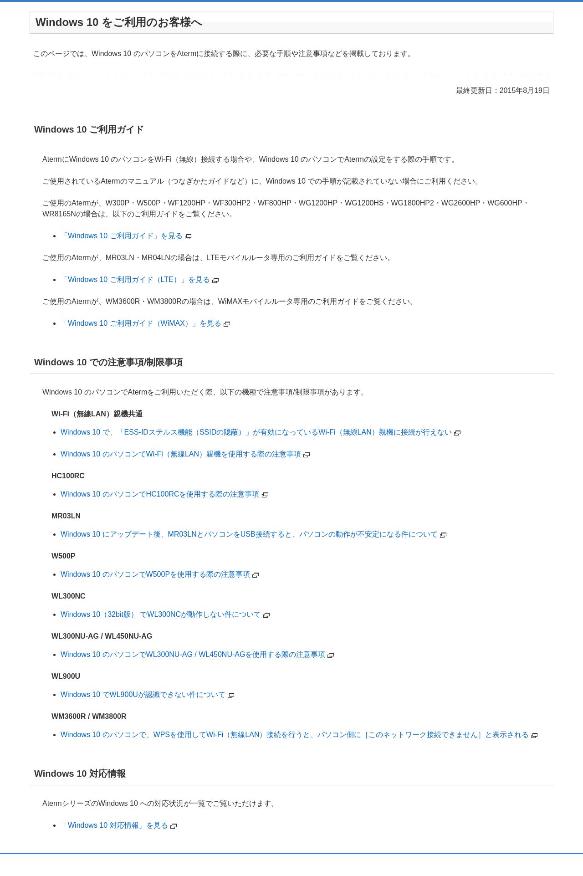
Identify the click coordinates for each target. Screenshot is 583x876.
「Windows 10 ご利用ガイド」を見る (122, 236)
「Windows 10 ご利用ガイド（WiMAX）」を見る (141, 323)
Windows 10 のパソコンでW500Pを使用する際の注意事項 (155, 574)
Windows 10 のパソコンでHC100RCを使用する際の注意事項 (160, 494)
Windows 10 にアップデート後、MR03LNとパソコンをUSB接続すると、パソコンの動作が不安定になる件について (249, 534)
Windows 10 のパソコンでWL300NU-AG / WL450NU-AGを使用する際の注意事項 (193, 654)
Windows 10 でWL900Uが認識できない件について (143, 694)
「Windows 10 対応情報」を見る (114, 825)
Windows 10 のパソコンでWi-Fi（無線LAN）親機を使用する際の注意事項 (181, 454)
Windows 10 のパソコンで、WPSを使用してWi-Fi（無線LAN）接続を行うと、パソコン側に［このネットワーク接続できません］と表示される (295, 734)
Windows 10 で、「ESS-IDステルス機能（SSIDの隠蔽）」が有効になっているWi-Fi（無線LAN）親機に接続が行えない (256, 432)
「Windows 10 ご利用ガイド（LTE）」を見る (135, 279)
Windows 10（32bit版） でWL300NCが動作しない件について (161, 614)
